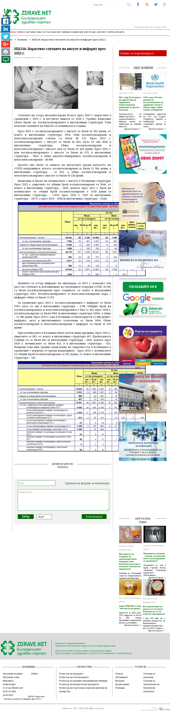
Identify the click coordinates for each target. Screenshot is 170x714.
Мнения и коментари (72, 32)
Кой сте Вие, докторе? (95, 32)
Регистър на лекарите (71, 673)
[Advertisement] (144, 491)
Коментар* (63, 500)
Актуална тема (33, 32)
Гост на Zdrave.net (13, 687)
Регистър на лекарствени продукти (79, 684)
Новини (12, 32)
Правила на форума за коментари (87, 483)
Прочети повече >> (132, 129)
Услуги (110, 32)
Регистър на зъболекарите (74, 677)
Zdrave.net (67, 708)
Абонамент (121, 677)
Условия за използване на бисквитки (151, 684)
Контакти (119, 32)
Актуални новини (12, 673)
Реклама (120, 687)
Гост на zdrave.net (51, 32)
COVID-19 (21, 32)
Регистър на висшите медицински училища (83, 680)
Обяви (34, 673)
